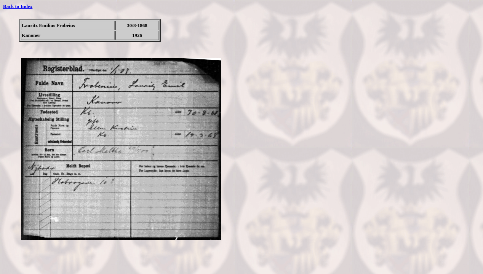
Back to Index (17, 6)
